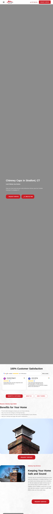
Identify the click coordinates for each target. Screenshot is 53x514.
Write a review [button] (45, 373)
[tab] (14, 396)
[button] (3, 2)
